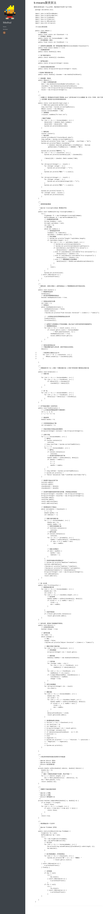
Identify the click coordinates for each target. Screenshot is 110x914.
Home (4, 26)
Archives (5, 29)
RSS (4, 32)
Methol (7, 22)
